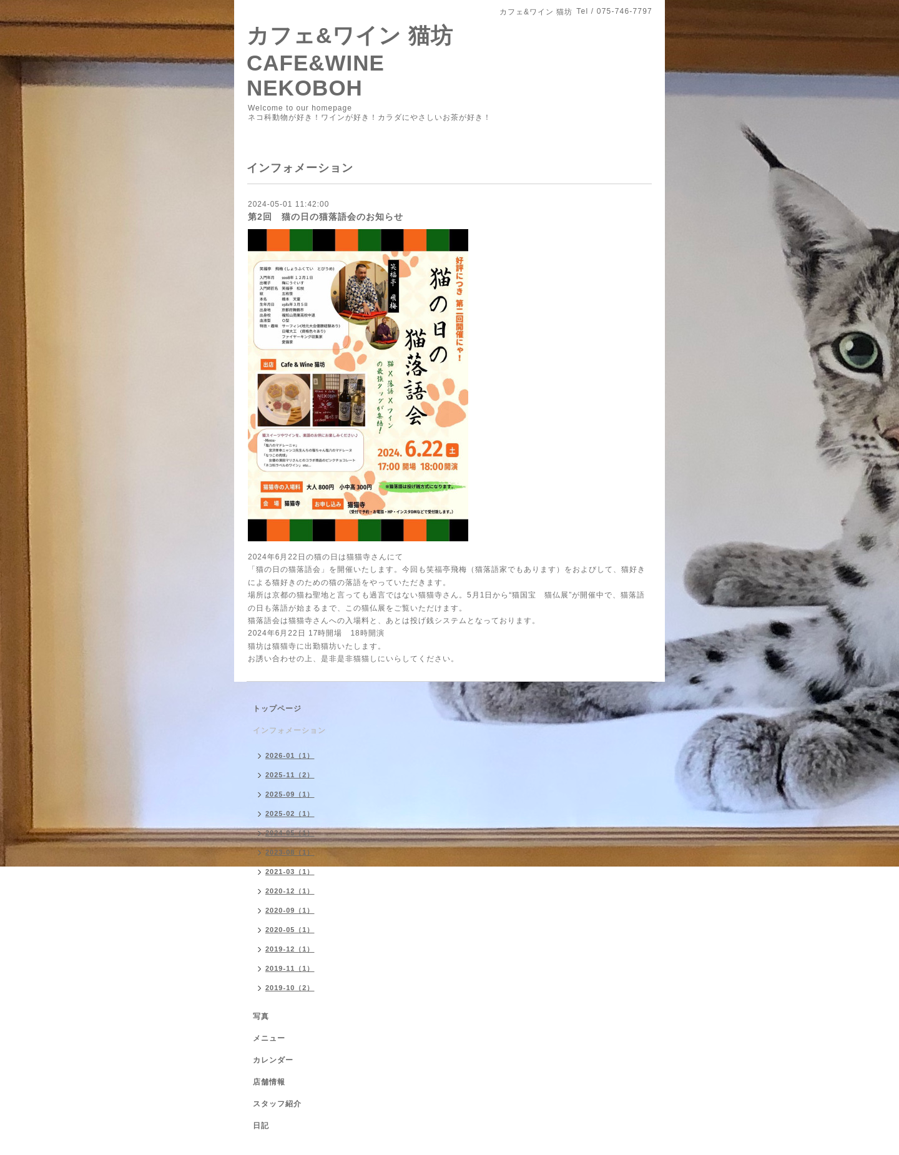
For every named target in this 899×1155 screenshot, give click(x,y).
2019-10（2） (290, 987)
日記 (261, 1125)
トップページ (277, 708)
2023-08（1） (290, 852)
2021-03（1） (290, 871)
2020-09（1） (290, 910)
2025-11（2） (290, 775)
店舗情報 (269, 1082)
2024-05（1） (290, 833)
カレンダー (273, 1060)
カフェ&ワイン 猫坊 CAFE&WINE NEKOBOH (350, 61)
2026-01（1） (290, 755)
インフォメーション (289, 730)
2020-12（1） (290, 891)
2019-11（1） (290, 968)
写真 (261, 1016)
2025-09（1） (290, 794)
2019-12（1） (290, 949)
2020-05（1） (290, 929)
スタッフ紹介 (277, 1103)
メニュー (269, 1038)
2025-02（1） (290, 813)
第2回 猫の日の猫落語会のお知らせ (325, 217)
